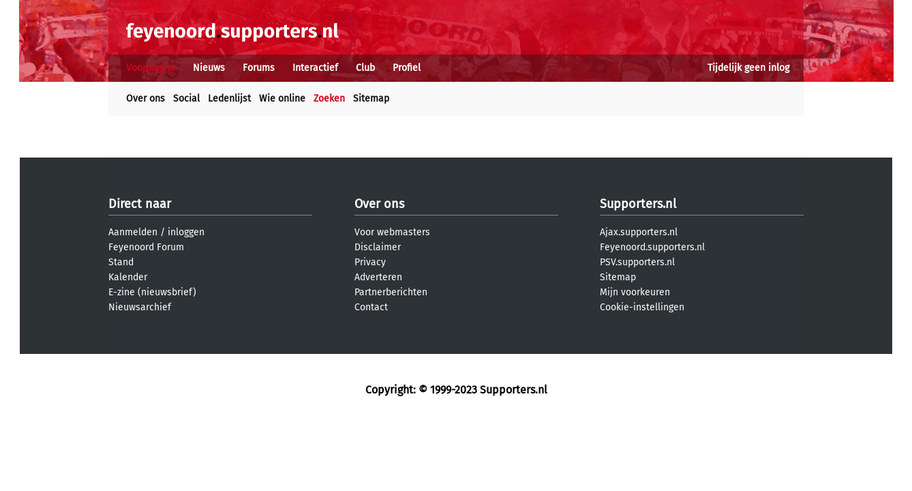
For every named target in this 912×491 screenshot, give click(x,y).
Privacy (370, 262)
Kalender (127, 277)
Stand (121, 262)
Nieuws (209, 68)
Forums (259, 68)
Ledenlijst (229, 98)
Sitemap (371, 98)
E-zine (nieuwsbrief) (152, 292)
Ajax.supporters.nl (639, 232)
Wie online (282, 98)
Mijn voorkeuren (635, 292)
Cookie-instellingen (642, 307)
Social (186, 98)
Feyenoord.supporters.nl (652, 247)
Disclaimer (377, 247)
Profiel (407, 68)
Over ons (145, 98)
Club (365, 68)
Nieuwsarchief (139, 307)
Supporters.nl (638, 203)
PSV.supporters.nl (637, 262)
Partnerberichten (390, 292)
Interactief (315, 68)
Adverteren (378, 277)
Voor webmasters (392, 232)
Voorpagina (150, 68)
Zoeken (329, 98)
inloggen (186, 232)
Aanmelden (132, 232)
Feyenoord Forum (146, 247)
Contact (371, 307)
